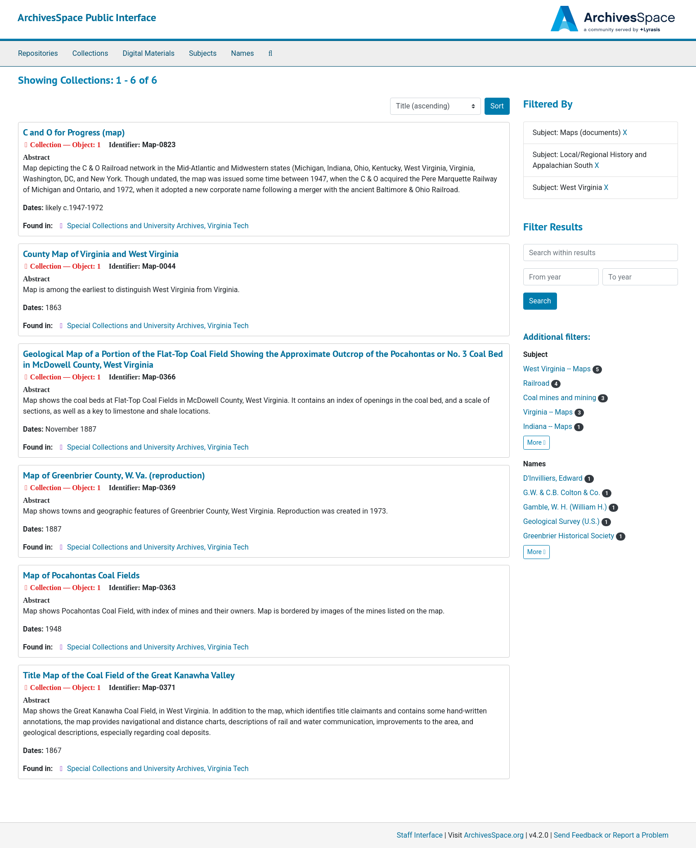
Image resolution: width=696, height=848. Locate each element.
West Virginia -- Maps (562, 369)
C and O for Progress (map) (74, 132)
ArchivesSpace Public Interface (87, 17)
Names (242, 53)
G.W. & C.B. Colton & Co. (567, 492)
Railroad (542, 383)
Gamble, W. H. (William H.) (571, 507)
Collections (90, 53)
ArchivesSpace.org (494, 835)
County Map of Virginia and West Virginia (101, 254)
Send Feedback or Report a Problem (611, 835)
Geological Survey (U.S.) (567, 521)
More (536, 442)
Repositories (38, 53)
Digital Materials (148, 53)
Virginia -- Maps (553, 412)
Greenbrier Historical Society (574, 536)
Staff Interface (420, 835)
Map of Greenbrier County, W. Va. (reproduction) (114, 475)
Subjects (202, 53)
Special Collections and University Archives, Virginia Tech (157, 225)
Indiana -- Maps (553, 426)
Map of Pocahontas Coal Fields (81, 575)
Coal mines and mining (565, 397)
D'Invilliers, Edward (558, 478)
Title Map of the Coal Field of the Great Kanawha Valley (129, 675)
